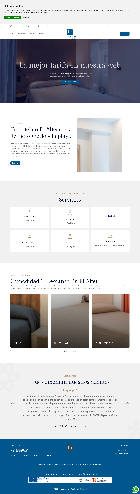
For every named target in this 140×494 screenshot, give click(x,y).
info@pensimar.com (29, 26)
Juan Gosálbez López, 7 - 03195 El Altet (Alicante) (115, 26)
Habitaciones (22, 33)
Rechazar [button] (16, 17)
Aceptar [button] (8, 17)
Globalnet (83, 489)
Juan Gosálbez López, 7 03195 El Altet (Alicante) (19, 450)
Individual (61, 343)
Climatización (29, 242)
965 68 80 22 (15, 26)
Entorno (32, 33)
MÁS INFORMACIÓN (70, 82)
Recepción (70, 219)
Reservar (15, 163)
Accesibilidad (96, 464)
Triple (17, 343)
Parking (70, 242)
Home (12, 33)
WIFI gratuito (29, 216)
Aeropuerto (110, 241)
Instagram (25, 455)
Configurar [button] (26, 17)
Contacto (41, 33)
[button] (64, 351)
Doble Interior (104, 343)
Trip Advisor (36, 455)
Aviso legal (41, 464)
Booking (48, 455)
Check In (110, 216)
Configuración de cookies (83, 464)
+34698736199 (43, 26)
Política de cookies (67, 464)
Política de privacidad (53, 464)
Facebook (13, 455)
